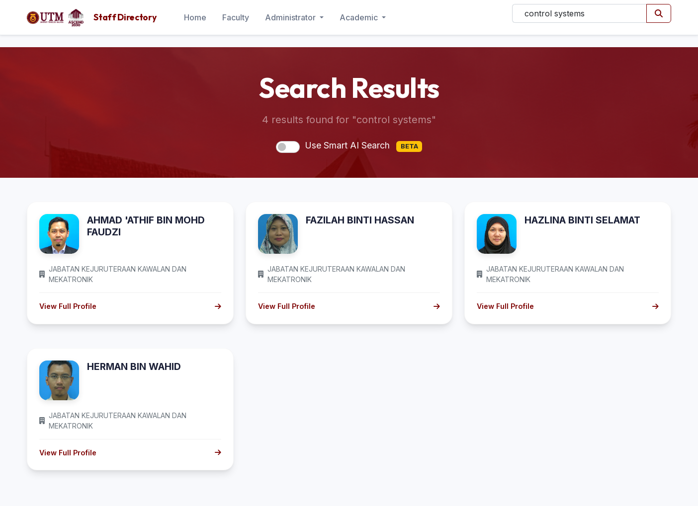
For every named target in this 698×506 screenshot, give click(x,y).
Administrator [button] (291, 17)
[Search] (579, 13)
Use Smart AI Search (363, 146)
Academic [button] (360, 17)
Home (195, 17)
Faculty (235, 17)
